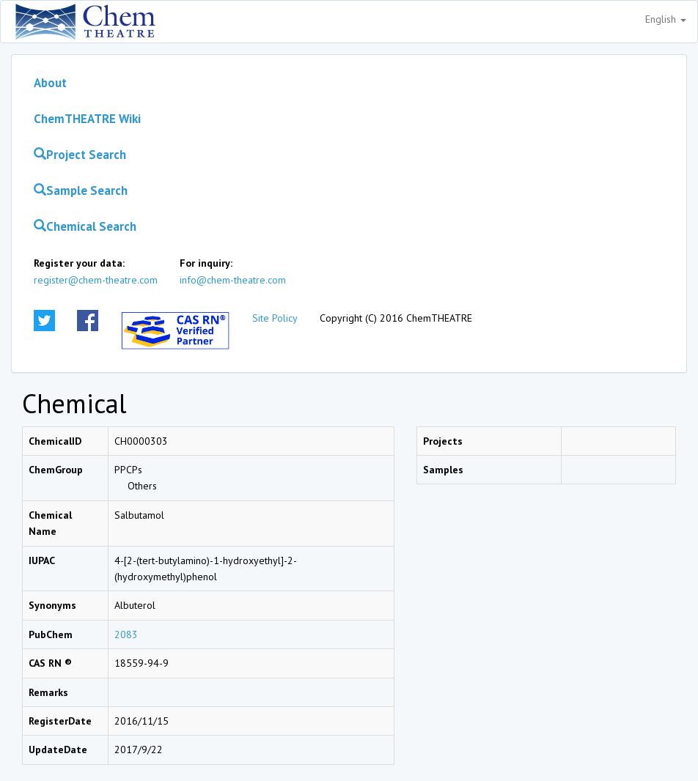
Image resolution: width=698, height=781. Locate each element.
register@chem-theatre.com (96, 279)
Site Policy (275, 318)
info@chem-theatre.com (233, 279)
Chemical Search (85, 226)
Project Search (80, 155)
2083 (126, 634)
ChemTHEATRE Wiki (87, 119)
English (665, 19)
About (50, 83)
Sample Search (81, 190)
